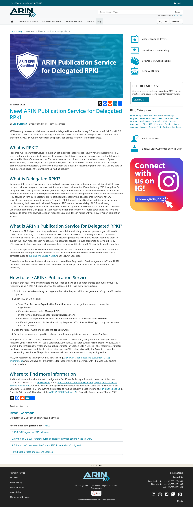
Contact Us (178, 477)
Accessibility (15, 492)
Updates (158, 115)
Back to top (96, 465)
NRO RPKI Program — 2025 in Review (30, 432)
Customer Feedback (172, 127)
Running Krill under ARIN (41, 255)
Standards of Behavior (20, 497)
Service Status (176, 473)
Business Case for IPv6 (150, 127)
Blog (99, 21)
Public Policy (135, 115)
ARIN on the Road (108, 388)
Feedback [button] (176, 21)
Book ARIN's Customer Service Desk (162, 148)
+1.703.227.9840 (175, 487)
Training (168, 124)
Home (12, 31)
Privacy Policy (16, 482)
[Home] (23, 12)
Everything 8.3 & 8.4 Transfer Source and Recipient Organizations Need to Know (52, 438)
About (89, 21)
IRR (150, 124)
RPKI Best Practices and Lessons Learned (32, 451)
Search (178, 12)
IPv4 (160, 118)
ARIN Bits (148, 115)
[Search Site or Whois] (135, 12)
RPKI (47, 425)
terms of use (178, 15)
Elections (158, 124)
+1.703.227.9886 (175, 484)
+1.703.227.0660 (175, 481)
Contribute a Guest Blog (155, 50)
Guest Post (145, 118)
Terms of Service (17, 473)
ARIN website (43, 382)
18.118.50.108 (35, 3)
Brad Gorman (20, 123)
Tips (145, 124)
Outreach (156, 121)
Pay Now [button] (163, 21)
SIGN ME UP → (141, 99)
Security (168, 118)
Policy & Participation (51, 21)
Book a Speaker (150, 138)
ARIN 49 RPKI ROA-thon (61, 392)
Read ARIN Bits (150, 71)
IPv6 (154, 118)
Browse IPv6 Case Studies (156, 60)
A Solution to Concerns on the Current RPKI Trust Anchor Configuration (47, 445)
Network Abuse (17, 487)
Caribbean (145, 121)
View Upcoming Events (155, 39)
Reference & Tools (74, 21)
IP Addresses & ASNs (27, 21)
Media (180, 501)
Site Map (14, 477)
